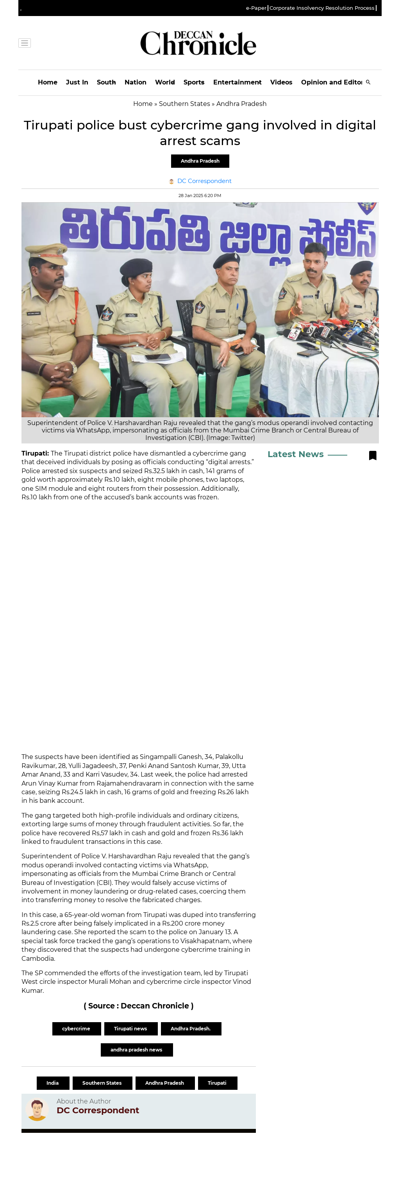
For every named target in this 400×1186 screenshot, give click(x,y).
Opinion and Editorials (338, 82)
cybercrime (76, 1029)
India (53, 1083)
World (165, 82)
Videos (281, 82)
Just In (77, 82)
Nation (135, 82)
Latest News (296, 454)
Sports (194, 82)
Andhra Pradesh (200, 161)
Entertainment (237, 82)
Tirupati (218, 1083)
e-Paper (256, 8)
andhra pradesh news (137, 1050)
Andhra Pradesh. (191, 1029)
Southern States (102, 1083)
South (106, 82)
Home (47, 82)
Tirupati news (131, 1029)
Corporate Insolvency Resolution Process (322, 8)
